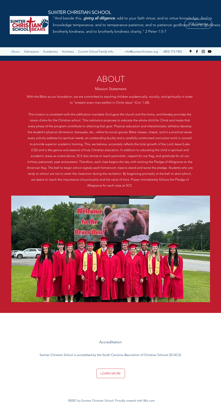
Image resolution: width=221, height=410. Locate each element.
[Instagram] (203, 51)
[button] (96, 51)
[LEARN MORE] (110, 373)
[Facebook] (197, 51)
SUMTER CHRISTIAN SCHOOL (79, 12)
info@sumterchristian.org (141, 51)
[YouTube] (209, 51)
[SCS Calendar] (198, 24)
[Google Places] (190, 51)
